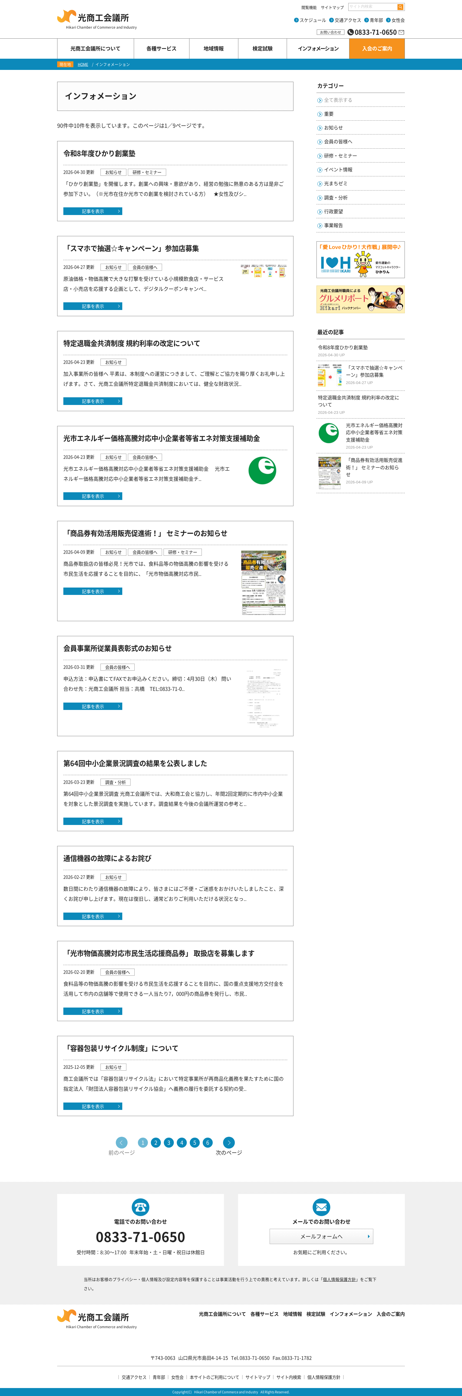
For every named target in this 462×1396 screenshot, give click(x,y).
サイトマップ (332, 7)
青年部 (376, 20)
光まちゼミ (336, 183)
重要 (329, 113)
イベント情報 (338, 169)
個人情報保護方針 (339, 1279)
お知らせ (333, 127)
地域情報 (292, 1313)
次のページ (229, 1152)
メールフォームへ (321, 1236)
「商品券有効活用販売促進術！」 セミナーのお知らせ (145, 533)
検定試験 (315, 1313)
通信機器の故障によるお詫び (107, 858)
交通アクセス (348, 20)
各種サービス (264, 1313)
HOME (83, 64)
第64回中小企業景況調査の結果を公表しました (135, 763)
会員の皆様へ (338, 141)
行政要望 (333, 211)
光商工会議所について (222, 1313)
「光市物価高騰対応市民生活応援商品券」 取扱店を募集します (159, 953)
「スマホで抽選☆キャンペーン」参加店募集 (131, 248)
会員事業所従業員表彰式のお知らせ (117, 648)
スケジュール (313, 20)
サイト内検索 (288, 1377)
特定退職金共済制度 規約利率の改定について (131, 343)
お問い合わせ (330, 32)
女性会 (398, 20)
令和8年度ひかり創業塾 (99, 153)
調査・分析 (336, 197)
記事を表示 (93, 211)
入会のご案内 (391, 1313)
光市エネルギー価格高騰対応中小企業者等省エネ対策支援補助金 (161, 438)
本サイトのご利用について (214, 1377)
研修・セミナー (340, 155)
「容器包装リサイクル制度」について (121, 1048)
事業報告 (333, 225)
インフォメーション (351, 1313)
